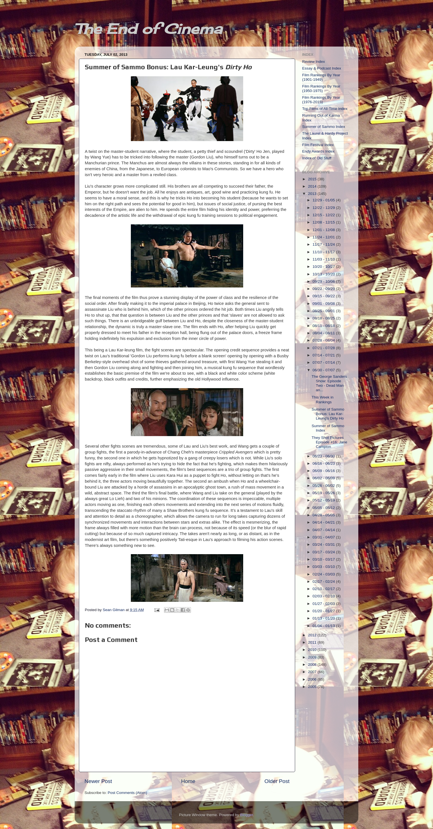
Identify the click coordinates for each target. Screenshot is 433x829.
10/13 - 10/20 (324, 274)
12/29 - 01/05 (324, 200)
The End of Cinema (148, 28)
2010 (313, 650)
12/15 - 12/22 (324, 215)
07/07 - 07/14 (324, 362)
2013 (313, 194)
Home (188, 781)
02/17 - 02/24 (324, 581)
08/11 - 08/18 (324, 326)
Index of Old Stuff (316, 158)
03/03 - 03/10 (324, 567)
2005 (313, 687)
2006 (313, 679)
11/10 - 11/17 (324, 252)
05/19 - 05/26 (324, 493)
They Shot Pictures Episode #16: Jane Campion (329, 442)
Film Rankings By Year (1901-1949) (321, 77)
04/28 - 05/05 (324, 515)
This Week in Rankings (323, 399)
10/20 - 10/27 (324, 266)
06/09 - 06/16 (324, 471)
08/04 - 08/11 (324, 333)
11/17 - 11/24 (324, 244)
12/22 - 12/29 (324, 208)
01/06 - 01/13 (324, 626)
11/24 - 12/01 (324, 237)
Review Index (313, 61)
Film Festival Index (318, 145)
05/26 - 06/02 (324, 485)
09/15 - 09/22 (324, 296)
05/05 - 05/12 (324, 508)
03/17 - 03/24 (324, 552)
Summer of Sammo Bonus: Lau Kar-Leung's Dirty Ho (328, 413)
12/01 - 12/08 (324, 230)
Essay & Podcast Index (321, 68)
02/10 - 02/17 (324, 589)
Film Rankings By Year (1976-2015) (321, 99)
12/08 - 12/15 (324, 222)
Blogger (246, 815)
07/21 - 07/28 (324, 348)
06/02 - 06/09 (324, 478)
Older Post (277, 781)
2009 (313, 657)
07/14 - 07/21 (324, 355)
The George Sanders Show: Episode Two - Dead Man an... (329, 383)
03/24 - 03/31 (324, 544)
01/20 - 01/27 (324, 611)
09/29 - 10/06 (324, 281)
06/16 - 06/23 (324, 463)
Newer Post (98, 781)
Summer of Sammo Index (323, 127)
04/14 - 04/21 (324, 522)
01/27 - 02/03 (324, 604)
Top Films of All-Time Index (325, 109)
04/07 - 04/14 (324, 530)
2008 (313, 664)
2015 (313, 179)
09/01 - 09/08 (324, 303)
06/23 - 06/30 (324, 456)
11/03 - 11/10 (324, 259)
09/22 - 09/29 (324, 289)
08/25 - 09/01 (324, 311)
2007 (313, 672)
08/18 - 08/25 (324, 318)
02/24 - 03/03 (324, 574)
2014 (313, 186)
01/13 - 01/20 (324, 618)
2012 (313, 635)
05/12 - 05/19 (324, 500)
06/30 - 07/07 (324, 370)
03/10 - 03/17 (324, 559)
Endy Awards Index (318, 151)
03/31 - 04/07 (324, 537)
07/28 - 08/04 (324, 340)
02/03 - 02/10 (324, 596)
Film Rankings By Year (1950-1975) (321, 88)
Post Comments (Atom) (127, 793)
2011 (313, 642)
